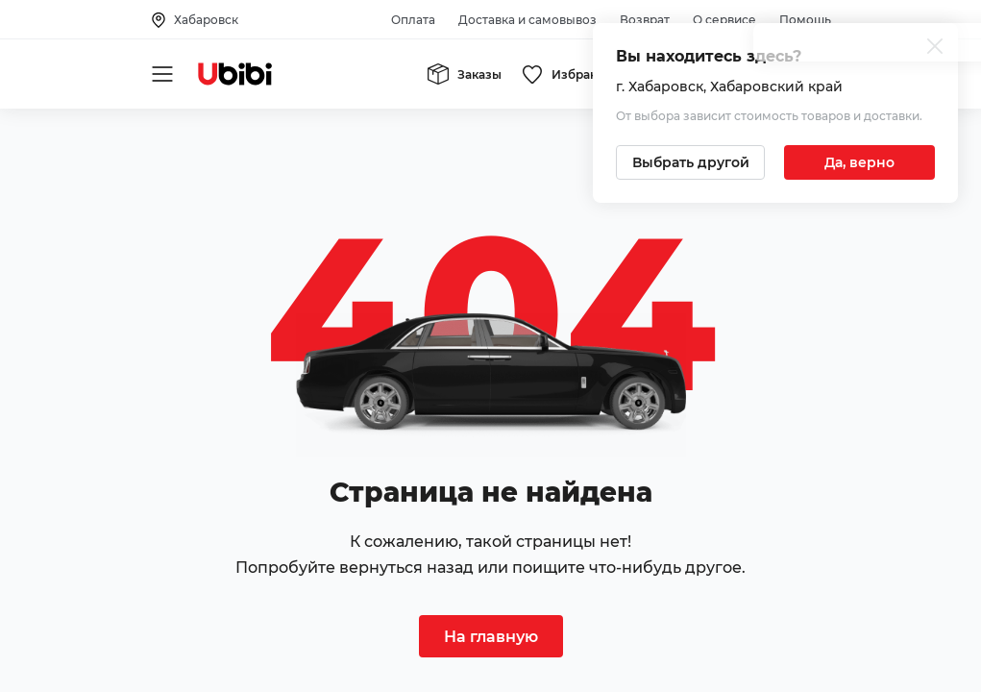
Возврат (645, 19)
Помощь (805, 19)
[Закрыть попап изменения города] (934, 48)
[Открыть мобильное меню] (162, 74)
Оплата (413, 19)
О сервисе (724, 19)
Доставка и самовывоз (527, 19)
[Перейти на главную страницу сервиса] (235, 74)
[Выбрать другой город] (690, 162)
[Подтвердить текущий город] (859, 162)
